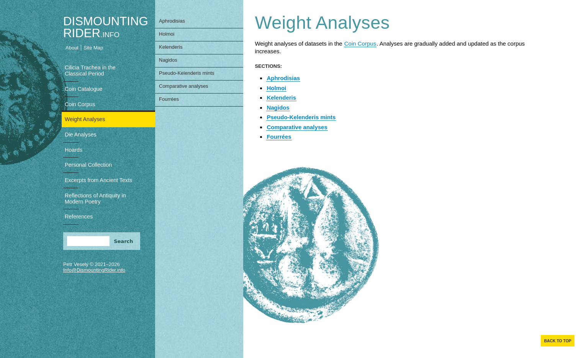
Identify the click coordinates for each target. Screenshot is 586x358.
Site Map (93, 48)
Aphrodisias (172, 21)
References (79, 216)
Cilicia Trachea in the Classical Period (90, 70)
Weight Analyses (85, 119)
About (72, 48)
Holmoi (166, 34)
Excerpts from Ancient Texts (98, 180)
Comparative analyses (183, 86)
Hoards (73, 150)
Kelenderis (170, 47)
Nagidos (168, 60)
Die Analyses (81, 134)
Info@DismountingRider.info (94, 270)
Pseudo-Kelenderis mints (186, 73)
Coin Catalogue (84, 89)
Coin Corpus (80, 104)
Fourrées (169, 99)
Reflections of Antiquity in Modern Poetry (95, 198)
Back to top (557, 341)
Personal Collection (88, 165)
